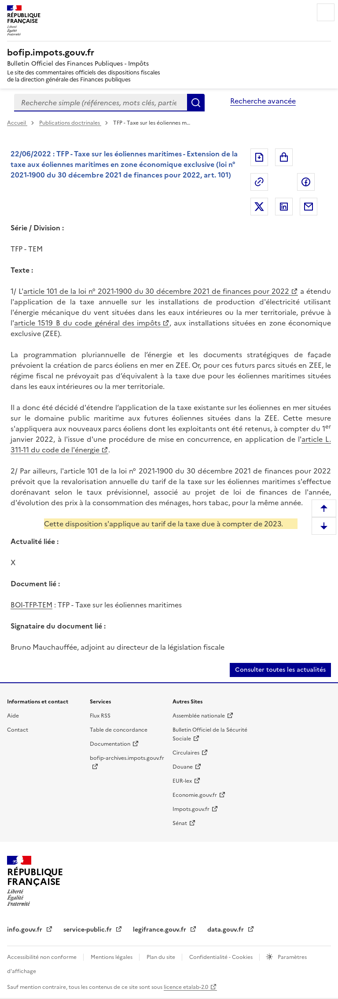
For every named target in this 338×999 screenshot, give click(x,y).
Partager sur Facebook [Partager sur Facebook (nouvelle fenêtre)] (306, 182)
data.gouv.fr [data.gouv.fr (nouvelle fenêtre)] (226, 929)
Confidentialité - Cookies (221, 957)
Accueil (17, 123)
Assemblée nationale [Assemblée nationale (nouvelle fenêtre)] (199, 716)
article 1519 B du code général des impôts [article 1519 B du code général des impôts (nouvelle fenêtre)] (87, 323)
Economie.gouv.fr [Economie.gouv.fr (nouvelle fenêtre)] (195, 795)
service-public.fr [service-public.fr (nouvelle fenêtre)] (88, 929)
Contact (17, 730)
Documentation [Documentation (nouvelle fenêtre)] (110, 744)
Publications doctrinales (70, 123)
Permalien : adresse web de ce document (259, 182)
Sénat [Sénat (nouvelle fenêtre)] (180, 823)
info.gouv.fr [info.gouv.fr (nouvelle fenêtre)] (25, 929)
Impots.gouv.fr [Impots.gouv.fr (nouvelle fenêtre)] (191, 809)
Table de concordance (118, 730)
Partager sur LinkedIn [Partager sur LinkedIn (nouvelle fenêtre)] (284, 206)
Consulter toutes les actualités (280, 669)
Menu (325, 12)
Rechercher (196, 102)
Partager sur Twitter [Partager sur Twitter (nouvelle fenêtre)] (259, 206)
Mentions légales (112, 957)
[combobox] (100, 102)
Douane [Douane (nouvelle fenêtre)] (183, 767)
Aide (13, 716)
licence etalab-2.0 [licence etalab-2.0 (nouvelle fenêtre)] (186, 987)
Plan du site (161, 957)
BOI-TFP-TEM (31, 604)
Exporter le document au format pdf (259, 157)
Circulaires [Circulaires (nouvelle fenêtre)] (186, 753)
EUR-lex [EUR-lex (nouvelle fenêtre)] (182, 781)
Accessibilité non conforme (42, 957)
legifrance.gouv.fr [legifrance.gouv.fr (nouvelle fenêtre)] (160, 929)
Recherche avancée (263, 101)
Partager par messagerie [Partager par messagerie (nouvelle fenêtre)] (308, 206)
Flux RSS (100, 716)
